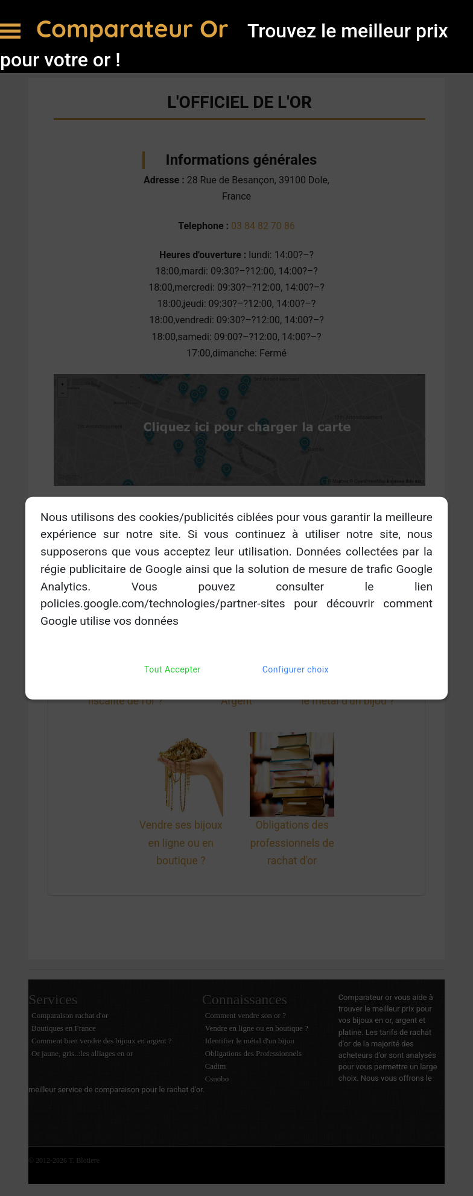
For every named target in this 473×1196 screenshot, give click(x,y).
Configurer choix (296, 670)
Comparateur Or (135, 28)
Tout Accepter (172, 670)
